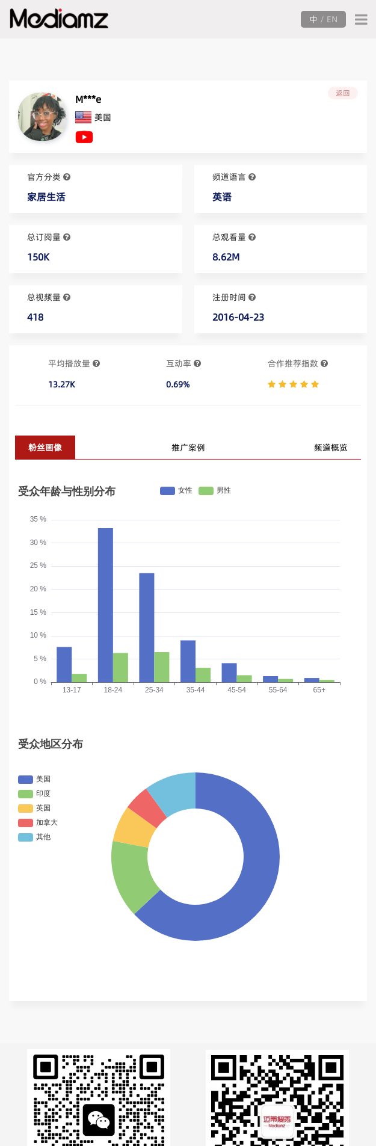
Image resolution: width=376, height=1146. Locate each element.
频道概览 (331, 448)
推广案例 (188, 448)
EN (332, 19)
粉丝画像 (45, 448)
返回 (343, 93)
